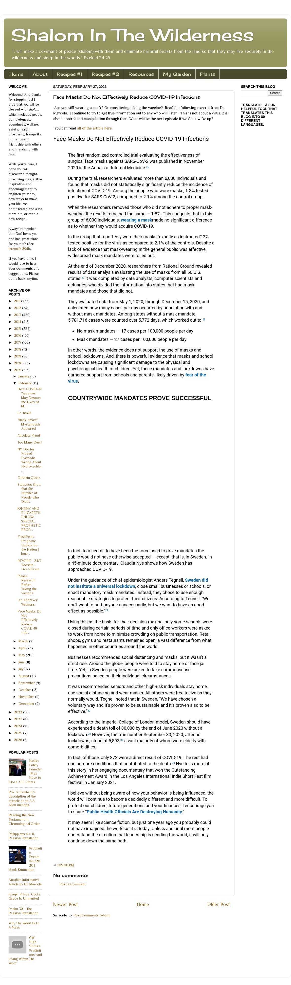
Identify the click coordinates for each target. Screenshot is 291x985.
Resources (141, 74)
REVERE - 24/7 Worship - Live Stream (30, 565)
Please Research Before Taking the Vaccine (27, 584)
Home (16, 74)
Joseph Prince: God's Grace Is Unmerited (24, 896)
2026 (18, 740)
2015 (18, 329)
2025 (18, 733)
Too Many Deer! (30, 442)
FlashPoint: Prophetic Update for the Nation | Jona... (28, 545)
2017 (18, 342)
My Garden (177, 74)
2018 (18, 349)
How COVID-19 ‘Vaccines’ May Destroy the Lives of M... (30, 397)
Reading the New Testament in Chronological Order (24, 819)
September (27, 683)
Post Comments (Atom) (91, 915)
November (26, 697)
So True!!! (24, 413)
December (26, 704)
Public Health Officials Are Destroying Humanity (134, 811)
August (24, 676)
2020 (18, 363)
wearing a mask (136, 220)
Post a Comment (72, 884)
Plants (207, 74)
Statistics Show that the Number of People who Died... (29, 493)
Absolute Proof (29, 435)
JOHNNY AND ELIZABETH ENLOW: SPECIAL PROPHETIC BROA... (29, 519)
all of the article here (94, 128)
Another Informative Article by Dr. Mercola (25, 882)
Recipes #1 (70, 74)
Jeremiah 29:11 (19, 249)
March (23, 641)
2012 (18, 308)
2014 (18, 322)
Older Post (218, 904)
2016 (18, 335)
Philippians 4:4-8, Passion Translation (23, 836)
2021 (18, 370)
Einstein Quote (29, 478)
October (25, 690)
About (40, 74)
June (22, 662)
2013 (18, 315)
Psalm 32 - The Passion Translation (23, 911)
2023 (18, 719)
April (22, 648)
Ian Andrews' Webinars (28, 602)
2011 (17, 301)
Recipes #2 (105, 74)
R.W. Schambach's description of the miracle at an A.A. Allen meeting (22, 798)
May (22, 655)
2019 (18, 356)
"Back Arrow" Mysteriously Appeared (29, 424)
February (25, 383)
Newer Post (65, 904)
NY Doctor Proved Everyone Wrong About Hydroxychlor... (30, 459)
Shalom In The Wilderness (132, 34)
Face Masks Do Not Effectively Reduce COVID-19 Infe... (29, 621)
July (21, 669)
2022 (18, 712)
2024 (18, 726)
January (24, 376)
